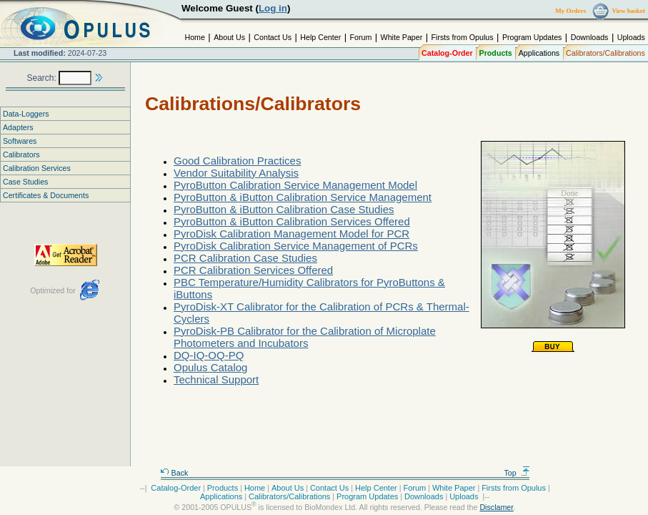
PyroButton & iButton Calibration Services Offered (292, 221)
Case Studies (25, 181)
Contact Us (272, 37)
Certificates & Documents (46, 195)
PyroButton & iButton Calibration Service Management (303, 197)
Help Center (320, 37)
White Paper (402, 37)
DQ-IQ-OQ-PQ (209, 355)
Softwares (19, 141)
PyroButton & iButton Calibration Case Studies (284, 209)
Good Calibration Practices (237, 160)
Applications (539, 53)
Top (517, 473)
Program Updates (532, 37)
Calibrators (21, 154)
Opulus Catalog (210, 367)
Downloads (590, 37)
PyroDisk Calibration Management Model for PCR (291, 233)
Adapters (18, 127)
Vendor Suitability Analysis (236, 173)
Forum (361, 37)
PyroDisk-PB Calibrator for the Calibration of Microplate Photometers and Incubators (305, 337)
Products (495, 53)
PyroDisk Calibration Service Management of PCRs (296, 246)
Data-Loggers (26, 113)
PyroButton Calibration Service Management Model (295, 185)
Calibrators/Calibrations (605, 53)
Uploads (631, 37)
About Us (229, 37)
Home (194, 37)
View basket (628, 10)
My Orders (570, 10)
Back (174, 473)
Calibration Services (37, 168)
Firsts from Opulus (463, 37)
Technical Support (216, 379)
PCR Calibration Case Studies (245, 258)
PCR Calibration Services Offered (253, 270)
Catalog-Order (447, 53)
